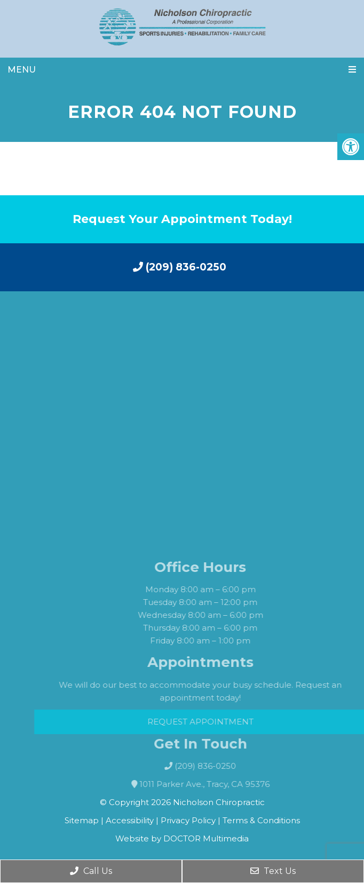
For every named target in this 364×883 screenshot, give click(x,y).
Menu (21, 70)
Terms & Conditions (261, 820)
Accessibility (130, 820)
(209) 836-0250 (179, 267)
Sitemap (82, 820)
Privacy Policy (189, 820)
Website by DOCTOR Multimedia (182, 838)
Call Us (91, 871)
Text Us (273, 871)
